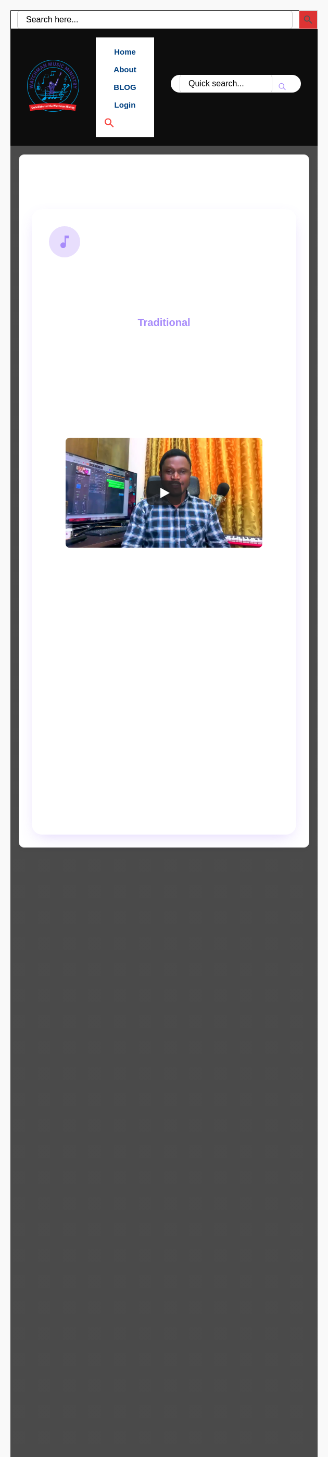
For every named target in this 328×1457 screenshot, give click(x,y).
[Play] (164, 492)
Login (125, 104)
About (124, 69)
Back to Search (77, 179)
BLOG (124, 87)
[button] (125, 122)
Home (125, 51)
